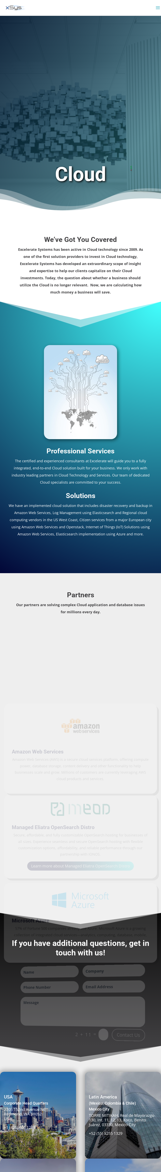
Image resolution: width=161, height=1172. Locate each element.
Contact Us (128, 1035)
